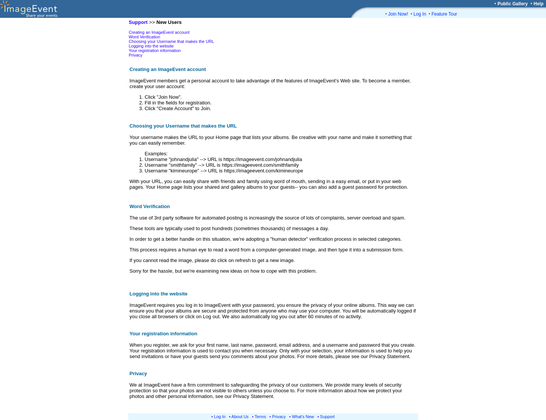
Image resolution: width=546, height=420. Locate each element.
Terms (260, 416)
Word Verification (144, 37)
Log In (419, 14)
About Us (239, 416)
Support (327, 416)
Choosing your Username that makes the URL (171, 41)
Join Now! (398, 14)
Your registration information (155, 50)
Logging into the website (151, 46)
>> (152, 22)
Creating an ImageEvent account (159, 32)
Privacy (136, 55)
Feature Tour (444, 14)
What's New (303, 416)
